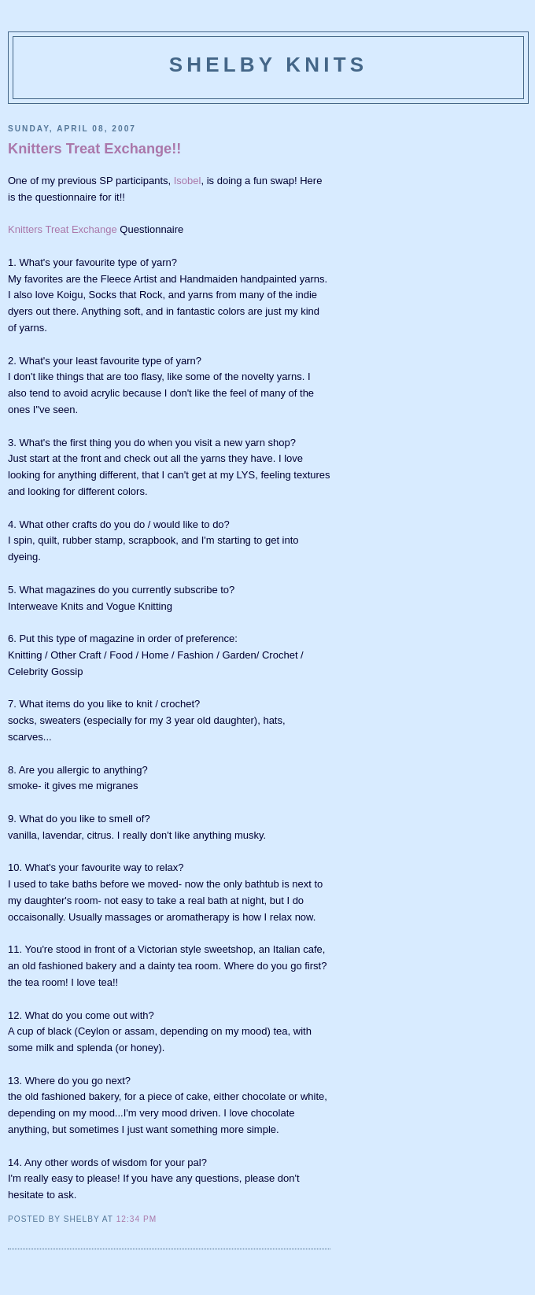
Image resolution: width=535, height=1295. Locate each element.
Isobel (187, 180)
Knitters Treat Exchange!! (94, 149)
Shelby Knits (268, 64)
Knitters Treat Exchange (62, 229)
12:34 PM (136, 1219)
